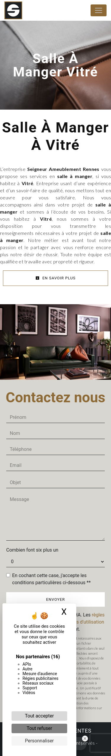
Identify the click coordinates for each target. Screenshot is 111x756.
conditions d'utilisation (80, 622)
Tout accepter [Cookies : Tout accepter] (39, 716)
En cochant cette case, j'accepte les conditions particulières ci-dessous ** (51, 579)
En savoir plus (56, 278)
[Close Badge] (85, 738)
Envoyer (55, 599)
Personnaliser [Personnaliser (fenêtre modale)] (39, 741)
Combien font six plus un (32, 550)
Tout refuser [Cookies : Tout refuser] (39, 728)
